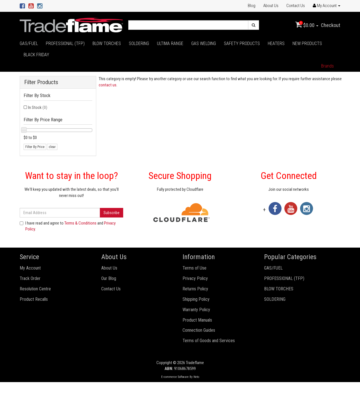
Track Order (30, 278)
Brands (327, 66)
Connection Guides (199, 330)
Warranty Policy (196, 309)
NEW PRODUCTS (307, 43)
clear (52, 147)
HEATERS (276, 43)
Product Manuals (197, 320)
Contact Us (295, 5)
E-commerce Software (175, 377)
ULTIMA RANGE (170, 43)
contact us (107, 85)
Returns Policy (195, 288)
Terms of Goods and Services (209, 340)
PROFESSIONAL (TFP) (65, 43)
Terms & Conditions (80, 223)
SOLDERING (139, 43)
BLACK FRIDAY (36, 54)
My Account (30, 268)
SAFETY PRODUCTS (242, 43)
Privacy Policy (195, 278)
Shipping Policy (196, 299)
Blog (251, 5)
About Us (270, 5)
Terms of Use (194, 268)
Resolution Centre (35, 288)
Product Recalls (34, 299)
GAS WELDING (203, 43)
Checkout (330, 25)
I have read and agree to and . (68, 226)
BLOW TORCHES (107, 43)
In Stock (37, 107)
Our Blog (108, 278)
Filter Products (41, 82)
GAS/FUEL (29, 43)
